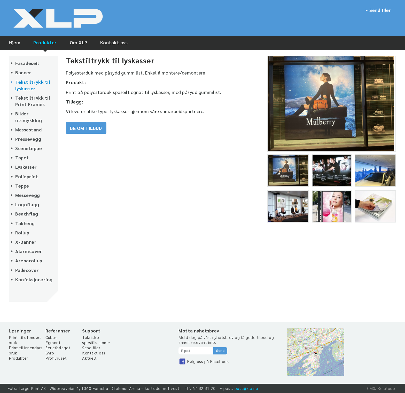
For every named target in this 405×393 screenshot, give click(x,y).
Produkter (45, 42)
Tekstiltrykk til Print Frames (32, 101)
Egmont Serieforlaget (58, 345)
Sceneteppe (28, 148)
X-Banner (25, 242)
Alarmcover (28, 251)
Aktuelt (89, 358)
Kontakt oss (114, 42)
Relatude (386, 388)
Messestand (28, 129)
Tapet (22, 157)
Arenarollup (28, 260)
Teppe (22, 186)
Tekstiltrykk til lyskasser (32, 85)
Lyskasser (26, 167)
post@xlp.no (246, 388)
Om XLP (78, 42)
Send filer (380, 10)
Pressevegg (28, 139)
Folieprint (26, 176)
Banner (23, 72)
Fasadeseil (27, 63)
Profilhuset (56, 358)
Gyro (49, 352)
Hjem (14, 42)
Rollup (22, 232)
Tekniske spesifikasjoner (96, 340)
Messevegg (27, 195)
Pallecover (27, 270)
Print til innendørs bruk (26, 350)
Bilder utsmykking (28, 116)
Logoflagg (27, 204)
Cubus (51, 337)
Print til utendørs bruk (25, 340)
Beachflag (26, 214)
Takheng (25, 223)
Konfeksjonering (34, 279)
